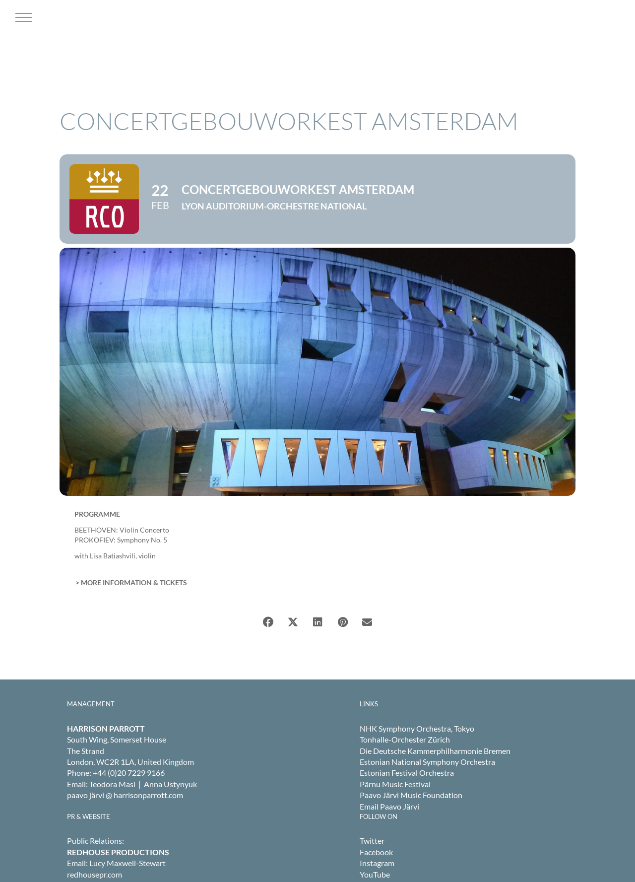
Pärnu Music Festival (395, 784)
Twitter (372, 840)
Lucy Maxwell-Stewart (127, 863)
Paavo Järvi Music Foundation (411, 795)
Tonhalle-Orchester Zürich (405, 739)
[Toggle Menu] (22, 17)
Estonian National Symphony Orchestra (427, 761)
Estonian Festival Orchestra (407, 772)
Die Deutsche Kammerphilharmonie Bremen (435, 750)
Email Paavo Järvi (389, 806)
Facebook (376, 852)
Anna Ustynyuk (170, 784)
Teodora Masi (112, 784)
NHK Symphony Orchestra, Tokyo (417, 728)
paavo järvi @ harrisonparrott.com (125, 795)
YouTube (375, 874)
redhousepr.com (94, 874)
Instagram (377, 863)
